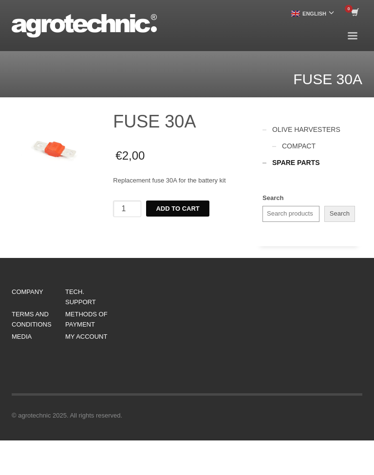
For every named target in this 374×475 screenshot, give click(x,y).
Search (272, 197)
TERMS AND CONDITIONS (32, 319)
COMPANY (27, 291)
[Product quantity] (127, 209)
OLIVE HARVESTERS (306, 129)
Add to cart (177, 208)
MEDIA (22, 336)
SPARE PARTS (296, 162)
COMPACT (299, 146)
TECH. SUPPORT (80, 297)
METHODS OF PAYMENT (86, 319)
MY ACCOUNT (86, 336)
